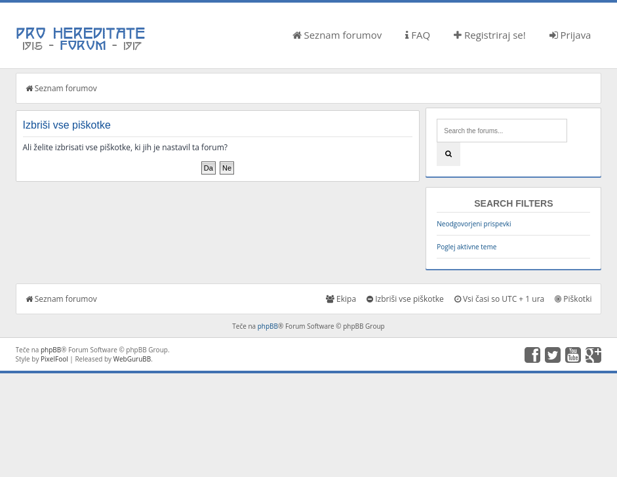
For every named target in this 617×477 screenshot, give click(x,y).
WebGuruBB (132, 358)
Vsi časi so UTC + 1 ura (499, 298)
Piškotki (573, 298)
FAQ (417, 34)
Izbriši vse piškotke (405, 298)
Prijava (570, 34)
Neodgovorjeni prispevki (474, 223)
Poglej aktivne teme (466, 246)
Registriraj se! (490, 34)
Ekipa (341, 298)
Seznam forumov (337, 34)
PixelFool (54, 358)
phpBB (268, 326)
